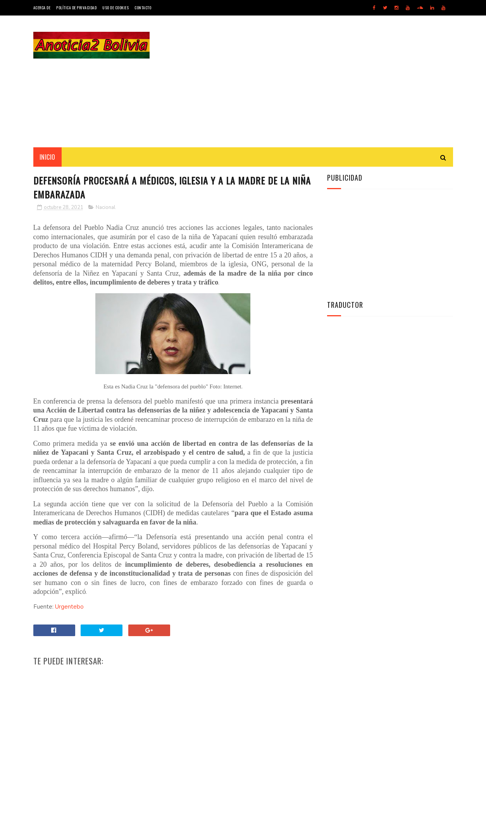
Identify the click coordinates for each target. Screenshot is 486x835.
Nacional (105, 207)
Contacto (142, 7)
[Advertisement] (312, 81)
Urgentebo (69, 607)
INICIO (47, 157)
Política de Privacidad (76, 7)
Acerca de (42, 7)
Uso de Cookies (115, 7)
